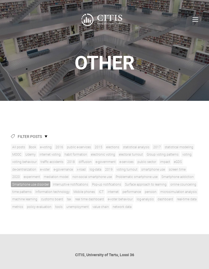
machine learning (24, 199)
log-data (95, 169)
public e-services (79, 147)
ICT (101, 191)
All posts (18, 147)
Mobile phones (84, 191)
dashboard (165, 199)
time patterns (22, 191)
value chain (101, 206)
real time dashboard (89, 199)
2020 (16, 176)
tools (59, 206)
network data (122, 206)
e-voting (46, 147)
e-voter (45, 169)
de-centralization (24, 169)
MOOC (16, 154)
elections (112, 147)
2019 (109, 169)
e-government (106, 161)
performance (131, 191)
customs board (52, 199)
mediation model (56, 176)
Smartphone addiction (177, 176)
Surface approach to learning (146, 184)
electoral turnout (131, 154)
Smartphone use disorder (30, 184)
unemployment (77, 206)
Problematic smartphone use (137, 176)
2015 (98, 147)
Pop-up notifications (106, 184)
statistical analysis (136, 147)
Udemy (30, 154)
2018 (71, 161)
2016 (59, 147)
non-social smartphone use (92, 176)
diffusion (85, 161)
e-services (126, 161)
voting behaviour (24, 161)
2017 (157, 147)
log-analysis (145, 199)
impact (165, 161)
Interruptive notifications (70, 184)
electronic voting (103, 154)
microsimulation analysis (178, 191)
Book (32, 147)
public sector (146, 161)
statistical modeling (179, 147)
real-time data (186, 199)
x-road (81, 169)
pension (150, 191)
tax (69, 199)
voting (187, 154)
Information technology (52, 191)
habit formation (75, 154)
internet (113, 191)
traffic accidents (52, 161)
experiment (32, 176)
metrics (17, 206)
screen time (177, 169)
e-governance (63, 169)
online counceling (183, 184)
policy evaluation (39, 206)
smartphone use (153, 169)
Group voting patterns (163, 154)
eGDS (178, 161)
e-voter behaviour (120, 199)
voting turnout (126, 169)
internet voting (50, 154)
